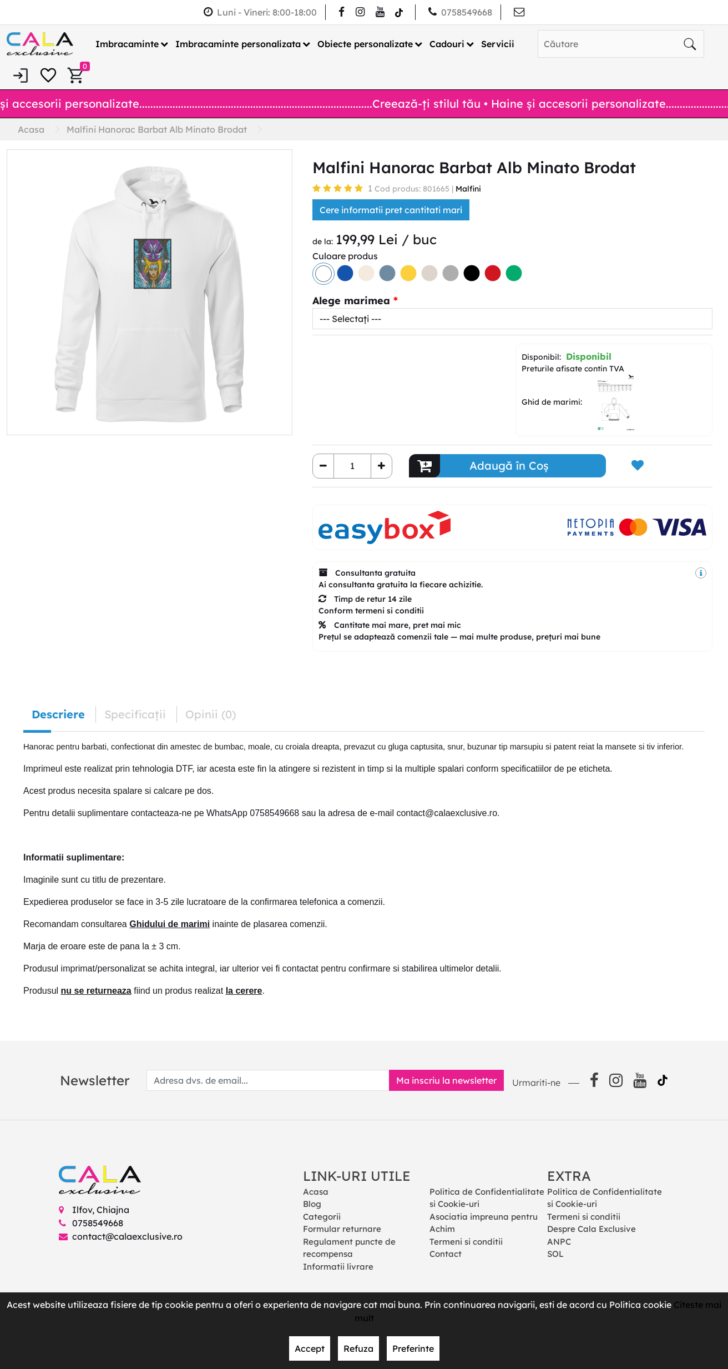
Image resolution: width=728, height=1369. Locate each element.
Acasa (315, 1191)
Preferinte (413, 1348)
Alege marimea (351, 300)
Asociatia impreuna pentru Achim (483, 1223)
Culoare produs (345, 255)
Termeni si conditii (466, 1241)
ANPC (559, 1241)
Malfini (468, 189)
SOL (555, 1254)
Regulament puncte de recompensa (349, 1248)
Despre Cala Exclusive (591, 1229)
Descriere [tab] (58, 714)
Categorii (322, 1216)
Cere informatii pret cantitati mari (391, 209)
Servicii (497, 43)
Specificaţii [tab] (135, 714)
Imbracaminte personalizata (238, 43)
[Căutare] (689, 44)
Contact (445, 1254)
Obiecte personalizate (365, 43)
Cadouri (446, 43)
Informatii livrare (338, 1266)
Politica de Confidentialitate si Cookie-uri (486, 1198)
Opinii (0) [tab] (210, 714)
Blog (312, 1204)
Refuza (358, 1348)
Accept (310, 1348)
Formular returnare (342, 1229)
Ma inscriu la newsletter (446, 1080)
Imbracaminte (127, 43)
